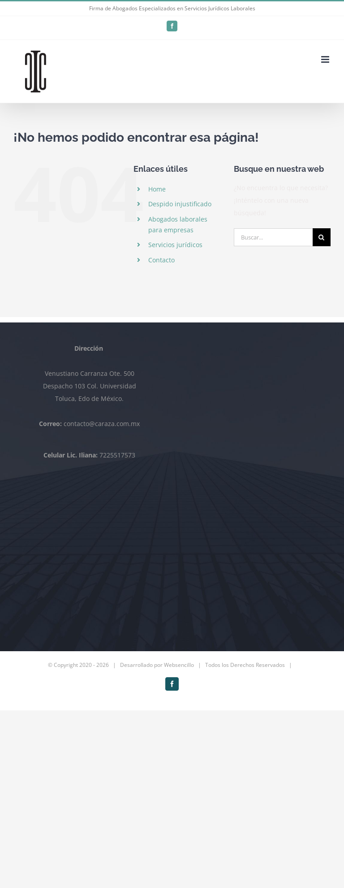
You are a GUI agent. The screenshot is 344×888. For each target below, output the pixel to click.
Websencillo (179, 665)
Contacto (161, 260)
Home (157, 189)
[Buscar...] (273, 237)
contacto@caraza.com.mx (102, 423)
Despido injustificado (179, 204)
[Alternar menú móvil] (326, 59)
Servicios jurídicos (175, 244)
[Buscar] (322, 237)
